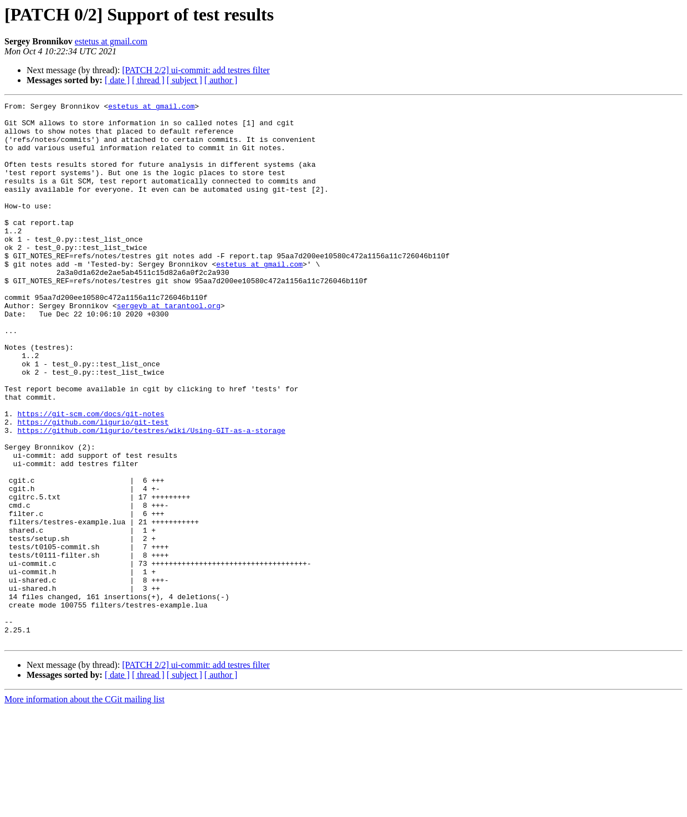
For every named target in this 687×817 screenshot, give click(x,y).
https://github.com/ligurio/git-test (92, 487)
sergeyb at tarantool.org (169, 347)
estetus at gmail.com (111, 41)
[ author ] (221, 80)
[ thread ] (148, 80)
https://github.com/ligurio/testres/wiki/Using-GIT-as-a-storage (151, 497)
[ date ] (117, 80)
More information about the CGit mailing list (84, 807)
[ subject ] (184, 80)
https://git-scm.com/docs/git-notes (90, 477)
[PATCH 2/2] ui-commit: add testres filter (195, 70)
